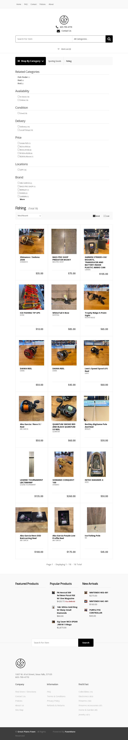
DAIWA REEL (26, 368)
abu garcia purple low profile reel (63, 536)
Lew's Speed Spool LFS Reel (96, 369)
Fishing (68, 61)
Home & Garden (88, 709)
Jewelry (84, 714)
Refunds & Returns (56, 705)
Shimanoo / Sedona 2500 (30, 258)
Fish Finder (23, 77)
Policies (43, 4)
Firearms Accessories (90, 705)
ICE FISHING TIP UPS (30, 312)
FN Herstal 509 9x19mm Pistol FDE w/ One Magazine (66, 595)
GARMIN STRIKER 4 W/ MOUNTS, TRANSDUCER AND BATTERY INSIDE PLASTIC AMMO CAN (96, 262)
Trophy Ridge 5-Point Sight (95, 314)
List (106, 216)
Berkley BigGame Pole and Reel (96, 425)
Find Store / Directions (25, 691)
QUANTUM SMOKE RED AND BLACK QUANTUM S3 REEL (63, 427)
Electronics (86, 696)
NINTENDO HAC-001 (98, 601)
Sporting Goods (54, 61)
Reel (20, 80)
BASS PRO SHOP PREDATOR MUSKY (61, 258)
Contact (34, 4)
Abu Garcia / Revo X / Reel (30, 425)
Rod (19, 83)
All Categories (80, 38)
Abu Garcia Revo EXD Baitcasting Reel (30, 536)
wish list (64, 49)
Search (85, 642)
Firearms (85, 700)
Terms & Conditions (56, 696)
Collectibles (86, 691)
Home (19, 4)
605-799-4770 (66, 27)
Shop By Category (29, 61)
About (51, 4)
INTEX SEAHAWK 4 (94, 479)
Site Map (19, 709)
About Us (19, 705)
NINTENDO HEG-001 (98, 592)
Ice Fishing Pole (92, 535)
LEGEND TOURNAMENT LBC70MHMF (31, 481)
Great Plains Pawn (26, 731)
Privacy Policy (53, 700)
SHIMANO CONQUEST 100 (63, 481)
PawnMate (70, 731)
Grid (96, 216)
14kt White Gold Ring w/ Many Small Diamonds (67, 610)
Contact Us (66, 31)
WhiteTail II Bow (60, 312)
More (22, 199)
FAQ (26, 4)
